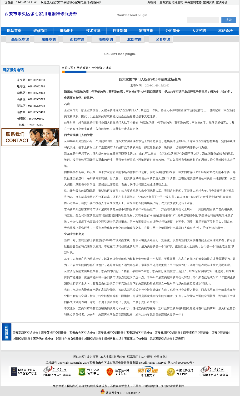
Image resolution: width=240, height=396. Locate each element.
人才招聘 (199, 31)
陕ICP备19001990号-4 (181, 362)
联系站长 (120, 356)
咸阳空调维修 (21, 338)
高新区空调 (20, 39)
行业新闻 (120, 31)
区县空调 (163, 39)
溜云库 (179, 338)
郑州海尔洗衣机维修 (69, 338)
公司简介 (172, 31)
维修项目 (40, 31)
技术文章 (93, 31)
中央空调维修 (193, 2)
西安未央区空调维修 (82, 332)
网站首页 (14, 31)
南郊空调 (106, 39)
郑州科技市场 (112, 338)
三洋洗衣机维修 (43, 338)
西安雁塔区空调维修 (167, 332)
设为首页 (92, 356)
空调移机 (221, 2)
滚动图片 (67, 31)
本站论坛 (225, 31)
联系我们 (133, 356)
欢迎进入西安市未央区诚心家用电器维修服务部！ (72, 2)
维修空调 (177, 2)
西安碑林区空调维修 (111, 332)
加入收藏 (106, 356)
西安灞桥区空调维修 (196, 332)
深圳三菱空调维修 (161, 338)
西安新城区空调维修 (139, 332)
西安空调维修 (220, 332)
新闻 (87, 190)
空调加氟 (165, 2)
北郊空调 (134, 39)
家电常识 (146, 31)
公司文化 (159, 356)
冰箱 (108, 68)
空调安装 (209, 2)
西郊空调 (77, 39)
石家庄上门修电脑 (135, 338)
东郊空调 (48, 39)
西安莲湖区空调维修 (54, 332)
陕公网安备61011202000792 (120, 393)
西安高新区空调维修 (25, 332)
